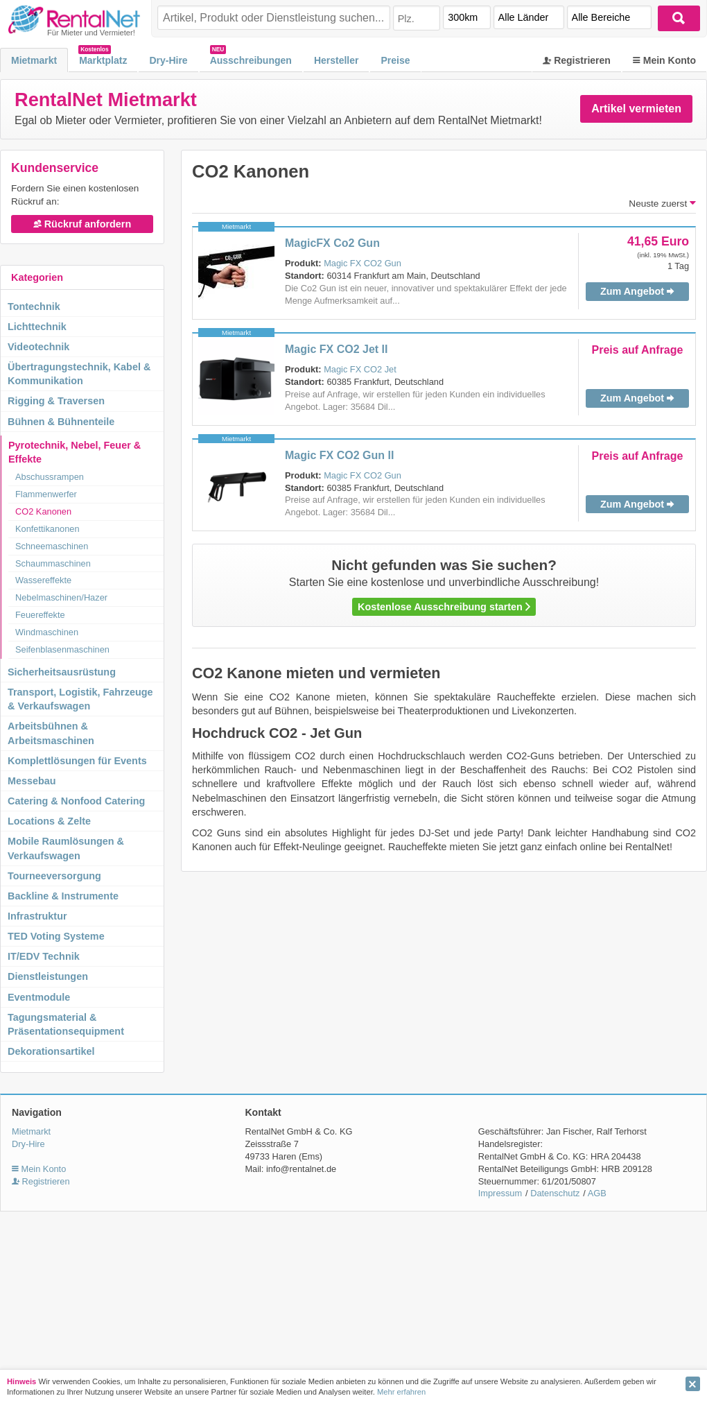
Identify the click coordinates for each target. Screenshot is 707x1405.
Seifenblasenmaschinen (62, 649)
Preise (395, 60)
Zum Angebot (637, 291)
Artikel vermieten (636, 108)
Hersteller (336, 60)
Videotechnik (38, 346)
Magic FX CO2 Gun (362, 263)
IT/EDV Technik (44, 956)
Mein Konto (664, 60)
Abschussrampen (49, 477)
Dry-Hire (168, 60)
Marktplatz (103, 60)
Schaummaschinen (53, 563)
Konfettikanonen (47, 529)
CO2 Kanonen (43, 511)
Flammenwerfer (46, 494)
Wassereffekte (43, 580)
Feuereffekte (40, 615)
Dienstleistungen (48, 976)
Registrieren (577, 60)
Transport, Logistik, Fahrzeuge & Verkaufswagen (80, 699)
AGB (597, 1193)
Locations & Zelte (49, 821)
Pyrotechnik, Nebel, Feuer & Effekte (74, 452)
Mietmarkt (34, 60)
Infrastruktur (37, 916)
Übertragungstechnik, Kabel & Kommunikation (79, 373)
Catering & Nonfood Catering (76, 801)
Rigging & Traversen (56, 400)
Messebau (32, 780)
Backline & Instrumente (63, 896)
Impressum (500, 1193)
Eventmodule (39, 997)
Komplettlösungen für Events (77, 760)
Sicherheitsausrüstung (62, 672)
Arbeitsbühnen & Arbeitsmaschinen (51, 733)
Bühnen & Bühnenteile (61, 421)
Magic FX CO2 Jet (360, 369)
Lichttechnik (37, 326)
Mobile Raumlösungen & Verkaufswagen (66, 848)
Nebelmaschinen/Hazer (61, 597)
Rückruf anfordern (82, 224)
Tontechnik (34, 306)
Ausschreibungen (251, 60)
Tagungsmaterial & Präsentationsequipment (66, 1024)
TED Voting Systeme (56, 936)
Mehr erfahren (401, 1392)
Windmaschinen (46, 632)
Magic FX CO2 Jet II (336, 349)
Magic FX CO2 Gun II (339, 455)
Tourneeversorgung (54, 875)
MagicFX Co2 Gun (332, 243)
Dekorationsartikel (51, 1051)
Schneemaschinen (51, 546)
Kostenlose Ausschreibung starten (444, 606)
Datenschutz (554, 1193)
